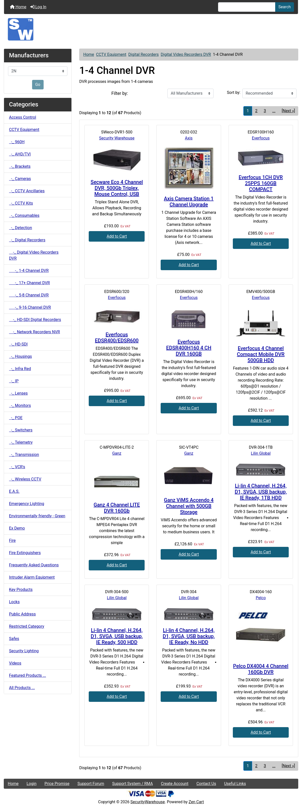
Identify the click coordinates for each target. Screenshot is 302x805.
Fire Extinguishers (25, 552)
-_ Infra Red (20, 368)
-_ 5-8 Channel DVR (29, 295)
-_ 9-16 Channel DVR (30, 307)
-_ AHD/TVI (20, 154)
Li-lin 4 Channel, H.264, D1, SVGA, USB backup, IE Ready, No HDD (189, 636)
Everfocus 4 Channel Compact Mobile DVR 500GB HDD (260, 354)
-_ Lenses (18, 393)
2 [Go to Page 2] (256, 110)
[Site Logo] (151, 29)
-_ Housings (20, 356)
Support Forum (90, 783)
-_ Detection (20, 227)
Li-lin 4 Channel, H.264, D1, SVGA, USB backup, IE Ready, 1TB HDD (261, 492)
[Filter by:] (190, 93)
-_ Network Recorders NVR (34, 332)
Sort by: (233, 92)
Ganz (116, 453)
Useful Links (235, 783)
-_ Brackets (20, 166)
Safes (14, 638)
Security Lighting (24, 651)
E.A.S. (14, 491)
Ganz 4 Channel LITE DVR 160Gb (117, 508)
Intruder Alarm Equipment (32, 577)
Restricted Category (26, 626)
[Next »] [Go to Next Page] (288, 110)
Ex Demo (17, 528)
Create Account (174, 783)
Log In (38, 7)
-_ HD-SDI (18, 344)
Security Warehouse (116, 138)
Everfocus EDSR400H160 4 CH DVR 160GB (188, 348)
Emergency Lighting (26, 503)
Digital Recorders (143, 54)
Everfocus (261, 138)
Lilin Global (261, 453)
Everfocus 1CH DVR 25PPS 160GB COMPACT (261, 183)
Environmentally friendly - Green (37, 516)
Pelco (261, 597)
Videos (15, 663)
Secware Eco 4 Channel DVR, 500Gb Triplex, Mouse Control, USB (117, 188)
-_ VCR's (17, 466)
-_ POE (16, 417)
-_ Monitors (20, 405)
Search (284, 7)
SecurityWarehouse (147, 801)
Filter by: (119, 93)
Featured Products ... (27, 675)
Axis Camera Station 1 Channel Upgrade (189, 202)
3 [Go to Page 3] (265, 110)
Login (31, 783)
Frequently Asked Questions (34, 565)
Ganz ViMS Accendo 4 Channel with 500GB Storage (189, 506)
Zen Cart (196, 801)
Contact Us (206, 783)
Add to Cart (117, 236)
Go (37, 84)
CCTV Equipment (111, 54)
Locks (14, 601)
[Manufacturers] (37, 71)
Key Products (21, 589)
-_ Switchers (21, 430)
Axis (189, 138)
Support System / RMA (132, 783)
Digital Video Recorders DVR (186, 54)
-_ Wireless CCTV (25, 479)
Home (18, 7)
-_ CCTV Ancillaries (27, 191)
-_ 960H (17, 141)
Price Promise (57, 783)
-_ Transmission (24, 454)
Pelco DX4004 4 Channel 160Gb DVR (260, 669)
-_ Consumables (24, 215)
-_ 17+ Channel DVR (29, 282)
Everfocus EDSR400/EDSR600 (117, 338)
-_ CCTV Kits (21, 203)
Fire (12, 540)
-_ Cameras (20, 178)
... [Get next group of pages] (273, 110)
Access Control (22, 117)
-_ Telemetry (21, 442)
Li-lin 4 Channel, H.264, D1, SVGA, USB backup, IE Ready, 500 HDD (117, 636)
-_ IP (14, 381)
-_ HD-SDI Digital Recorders (35, 319)
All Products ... (22, 687)
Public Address (22, 614)
